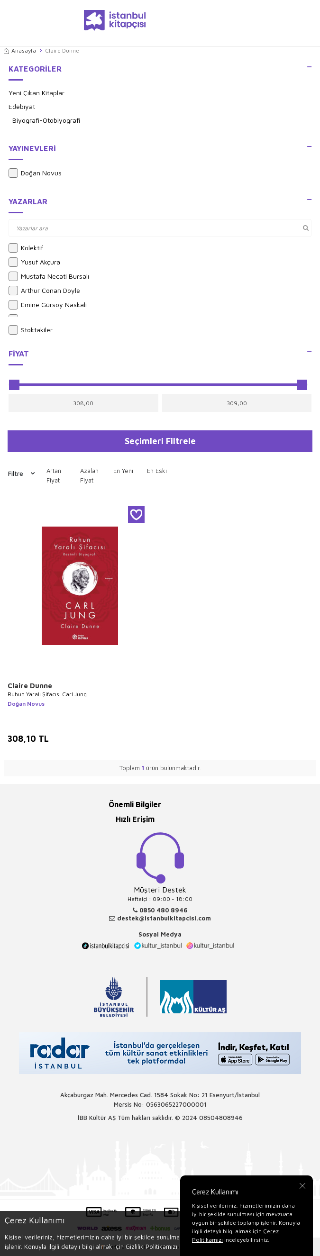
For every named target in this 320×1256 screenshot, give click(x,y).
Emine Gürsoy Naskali (48, 304)
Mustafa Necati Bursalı (49, 276)
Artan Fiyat (53, 475)
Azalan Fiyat (89, 475)
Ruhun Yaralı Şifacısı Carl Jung (47, 694)
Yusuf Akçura (34, 262)
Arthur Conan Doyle (44, 290)
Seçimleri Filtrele (160, 441)
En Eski (157, 470)
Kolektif (26, 248)
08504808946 (221, 1117)
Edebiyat (22, 106)
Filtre (21, 473)
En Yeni (123, 470)
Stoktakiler (31, 330)
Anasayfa (20, 50)
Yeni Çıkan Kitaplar (36, 93)
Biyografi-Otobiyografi (46, 120)
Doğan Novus (35, 173)
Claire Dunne (30, 686)
